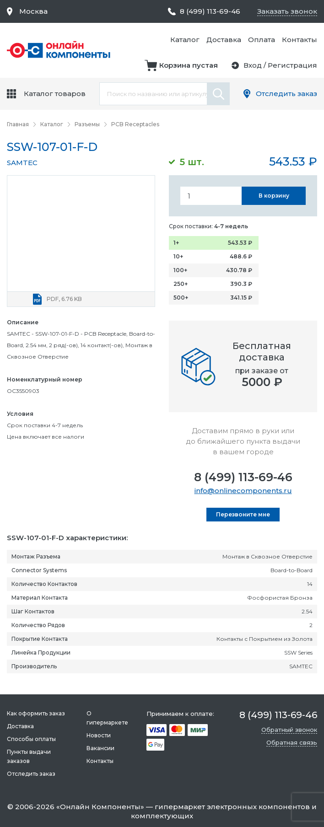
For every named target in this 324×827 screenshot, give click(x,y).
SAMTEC (22, 162)
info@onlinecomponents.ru (243, 490)
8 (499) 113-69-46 (243, 477)
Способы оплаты (31, 739)
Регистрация (292, 65)
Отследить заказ (286, 93)
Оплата (261, 39)
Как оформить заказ (36, 713)
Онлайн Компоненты (100, 806)
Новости (98, 735)
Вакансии (100, 748)
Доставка (223, 39)
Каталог (185, 39)
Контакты (299, 39)
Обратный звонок (289, 729)
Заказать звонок (287, 11)
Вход (252, 65)
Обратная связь (291, 742)
